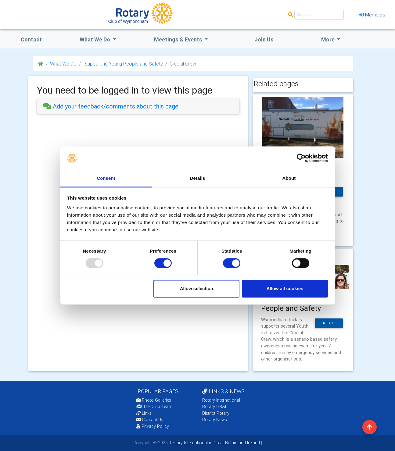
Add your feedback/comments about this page (110, 106)
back (329, 323)
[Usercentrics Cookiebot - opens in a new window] (301, 158)
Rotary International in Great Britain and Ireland (214, 443)
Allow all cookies (284, 288)
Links (144, 413)
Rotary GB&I (214, 406)
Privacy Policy (152, 426)
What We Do (63, 64)
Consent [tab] (106, 178)
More (328, 39)
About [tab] (289, 178)
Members (372, 15)
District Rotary (215, 413)
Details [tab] (197, 178)
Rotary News (214, 419)
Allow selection (196, 288)
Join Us (264, 39)
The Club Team (154, 406)
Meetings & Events (178, 39)
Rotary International (221, 400)
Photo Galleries (153, 400)
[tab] (138, 106)
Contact (31, 39)
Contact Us (149, 419)
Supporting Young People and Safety (123, 64)
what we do (95, 39)
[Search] (319, 15)
